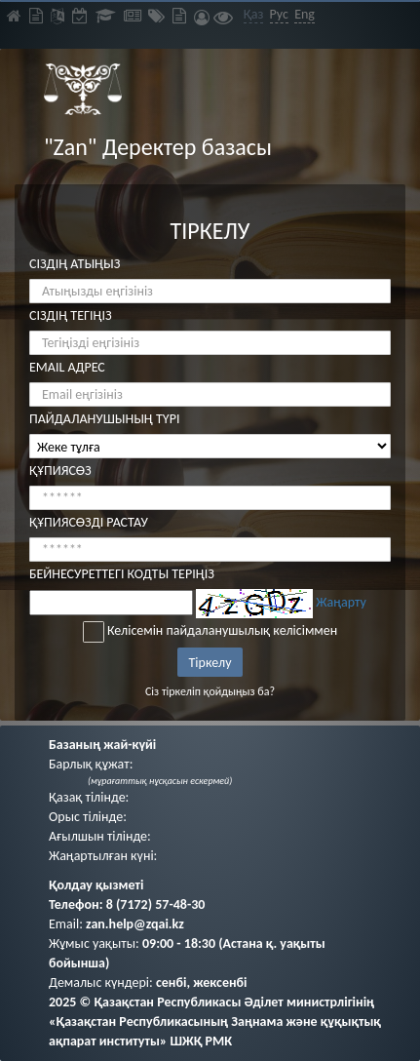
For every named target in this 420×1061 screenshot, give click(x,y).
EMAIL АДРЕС (67, 367)
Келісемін (210, 632)
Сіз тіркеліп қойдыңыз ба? (210, 691)
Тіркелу (210, 662)
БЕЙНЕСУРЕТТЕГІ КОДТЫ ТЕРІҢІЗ (121, 574)
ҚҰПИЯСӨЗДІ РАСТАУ (88, 522)
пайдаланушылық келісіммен (252, 630)
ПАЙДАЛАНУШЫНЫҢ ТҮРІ (104, 419)
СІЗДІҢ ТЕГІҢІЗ (70, 315)
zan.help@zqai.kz (135, 924)
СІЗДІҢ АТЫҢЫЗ (74, 263)
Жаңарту (340, 602)
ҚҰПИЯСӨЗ (60, 470)
